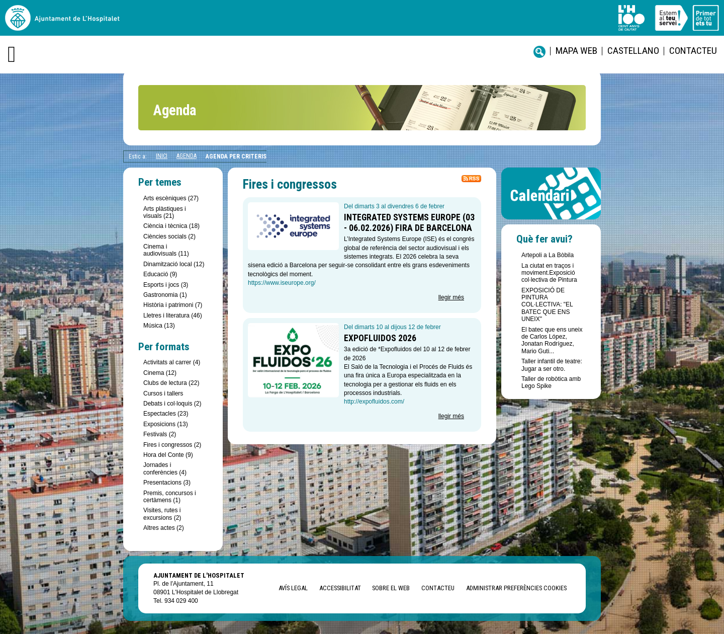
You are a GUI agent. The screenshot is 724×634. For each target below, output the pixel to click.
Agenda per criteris (236, 156)
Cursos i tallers (163, 393)
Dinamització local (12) (173, 264)
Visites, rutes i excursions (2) (162, 514)
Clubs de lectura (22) (171, 382)
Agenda (186, 156)
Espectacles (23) (165, 413)
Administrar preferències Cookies (516, 588)
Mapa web (576, 50)
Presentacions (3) (167, 482)
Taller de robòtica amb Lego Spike (551, 382)
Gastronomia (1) (165, 294)
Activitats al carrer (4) (171, 362)
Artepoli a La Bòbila (547, 255)
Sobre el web (391, 588)
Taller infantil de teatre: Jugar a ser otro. (551, 365)
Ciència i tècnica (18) (171, 225)
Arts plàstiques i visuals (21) (164, 212)
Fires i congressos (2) (172, 444)
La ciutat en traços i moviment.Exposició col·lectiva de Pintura (549, 273)
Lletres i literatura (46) (172, 315)
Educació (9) (160, 274)
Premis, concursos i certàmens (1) (169, 497)
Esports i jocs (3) (165, 284)
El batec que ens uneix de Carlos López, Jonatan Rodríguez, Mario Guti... (551, 340)
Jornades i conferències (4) (165, 468)
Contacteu (693, 50)
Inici (161, 156)
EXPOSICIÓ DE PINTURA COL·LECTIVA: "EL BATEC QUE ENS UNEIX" (547, 305)
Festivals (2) (159, 434)
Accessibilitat (339, 588)
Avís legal (293, 588)
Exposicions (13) (165, 424)
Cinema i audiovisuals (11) (166, 250)
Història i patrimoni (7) (172, 304)
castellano (633, 50)
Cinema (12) (159, 372)
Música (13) (159, 325)
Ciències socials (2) (169, 236)
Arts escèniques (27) (171, 198)
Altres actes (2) (163, 527)
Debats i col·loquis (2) (172, 403)
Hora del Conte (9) (168, 454)
